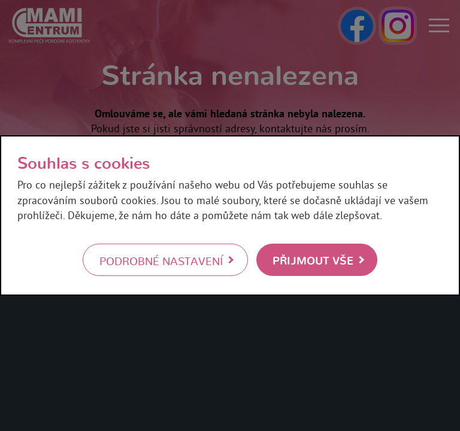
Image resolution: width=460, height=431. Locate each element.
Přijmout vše (313, 259)
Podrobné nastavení (161, 260)
